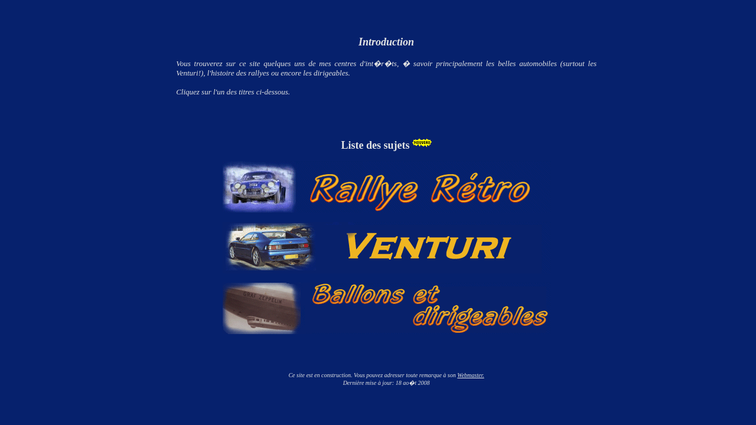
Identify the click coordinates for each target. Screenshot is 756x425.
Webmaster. (470, 375)
